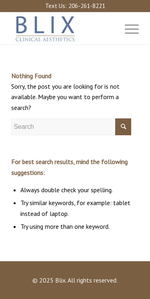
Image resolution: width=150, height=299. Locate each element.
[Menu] (128, 28)
